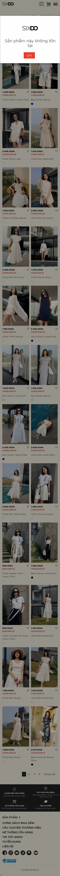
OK (29, 55)
